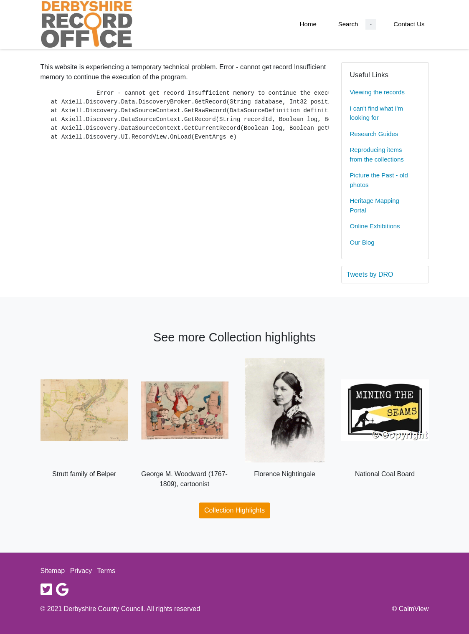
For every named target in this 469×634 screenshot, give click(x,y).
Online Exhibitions (375, 226)
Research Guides (374, 133)
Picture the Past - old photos (379, 180)
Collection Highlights (234, 510)
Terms (106, 570)
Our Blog (362, 242)
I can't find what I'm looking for (376, 113)
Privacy (81, 570)
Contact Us (408, 24)
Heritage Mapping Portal (374, 205)
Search (348, 24)
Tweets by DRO (370, 274)
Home (308, 24)
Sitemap (53, 570)
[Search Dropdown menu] (370, 24)
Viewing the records (377, 92)
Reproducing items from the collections (377, 154)
